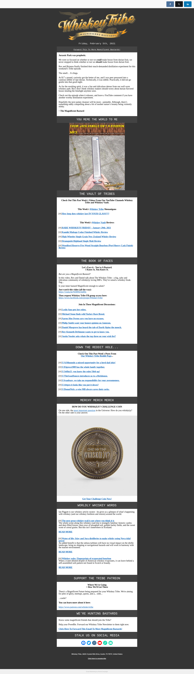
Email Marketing (91, 671)
